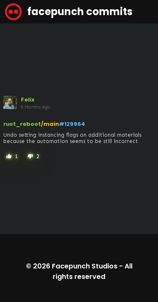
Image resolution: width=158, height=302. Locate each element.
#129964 (72, 124)
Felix (28, 100)
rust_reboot (22, 124)
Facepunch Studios (84, 266)
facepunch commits (69, 11)
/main (50, 124)
